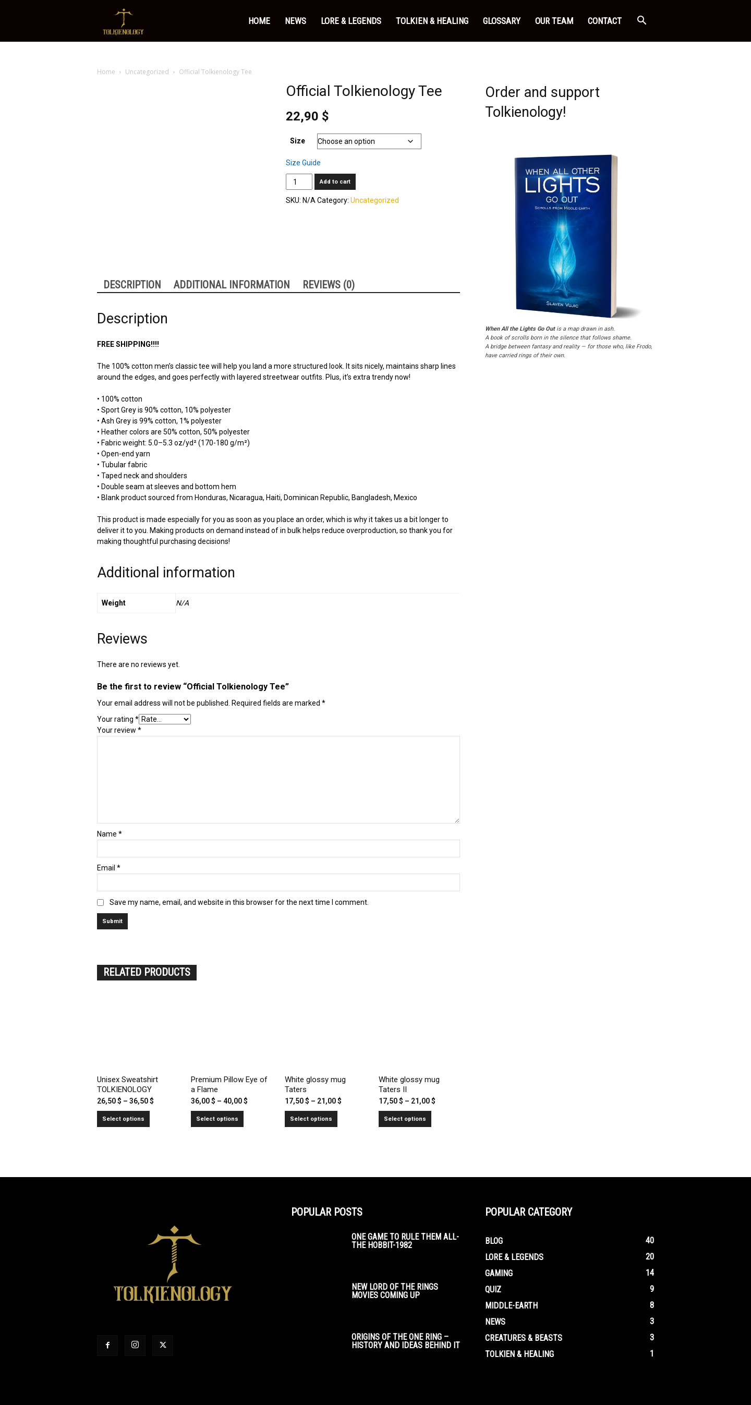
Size (297, 141)
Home (259, 21)
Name (109, 834)
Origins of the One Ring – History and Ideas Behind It (406, 1341)
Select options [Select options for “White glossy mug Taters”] (311, 1119)
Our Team (554, 21)
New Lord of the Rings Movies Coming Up (395, 1291)
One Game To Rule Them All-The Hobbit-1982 (405, 1241)
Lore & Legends (351, 21)
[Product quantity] (299, 182)
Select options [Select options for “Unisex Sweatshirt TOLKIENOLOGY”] (123, 1119)
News (295, 21)
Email (108, 868)
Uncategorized (147, 71)
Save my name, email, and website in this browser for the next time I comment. (239, 902)
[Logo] (124, 21)
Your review (119, 730)
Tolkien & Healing (432, 21)
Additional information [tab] (232, 284)
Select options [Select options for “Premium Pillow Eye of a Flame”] (217, 1119)
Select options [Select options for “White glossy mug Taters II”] (405, 1119)
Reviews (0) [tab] (328, 284)
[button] (641, 22)
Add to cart (335, 181)
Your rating (118, 719)
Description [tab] (132, 284)
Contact (605, 21)
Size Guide (303, 163)
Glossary (501, 21)
